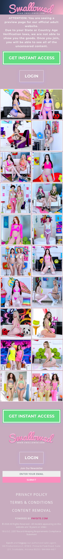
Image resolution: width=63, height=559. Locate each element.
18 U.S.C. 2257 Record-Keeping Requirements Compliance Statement (31, 533)
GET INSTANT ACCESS (31, 57)
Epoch (10, 542)
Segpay (22, 542)
